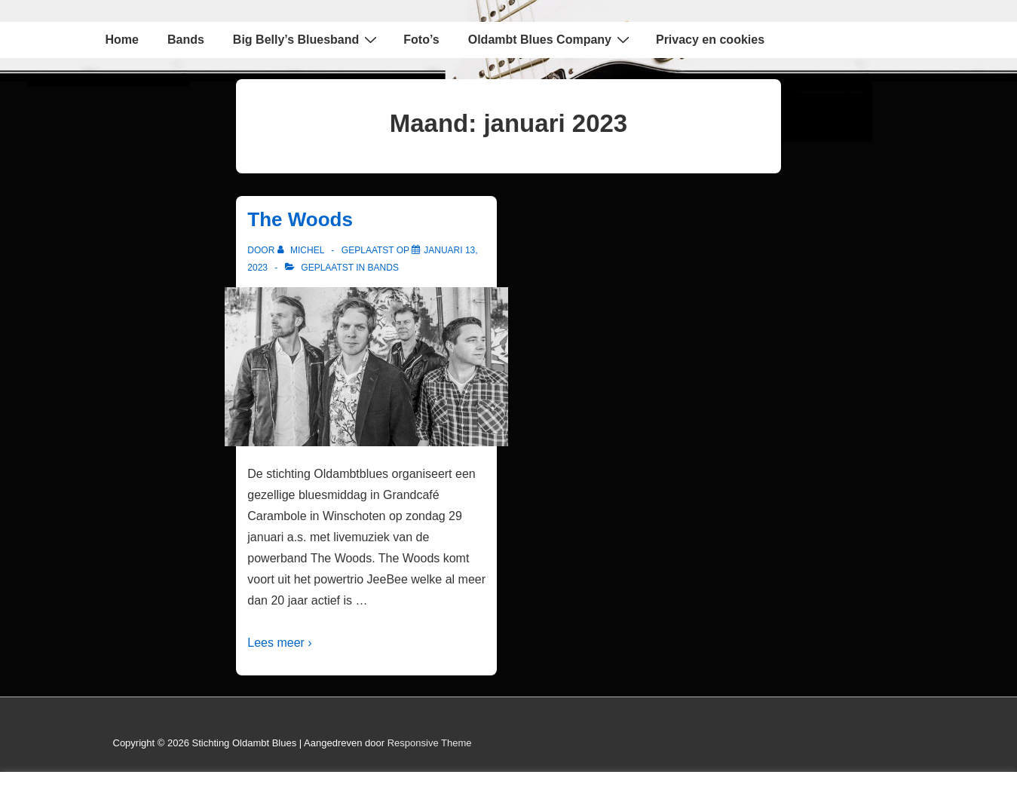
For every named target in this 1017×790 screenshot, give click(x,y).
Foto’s (421, 39)
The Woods (300, 219)
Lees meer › (279, 642)
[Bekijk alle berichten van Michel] (302, 250)
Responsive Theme (430, 743)
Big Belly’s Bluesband (307, 39)
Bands (185, 39)
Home (122, 39)
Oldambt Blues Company (550, 39)
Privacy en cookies (710, 39)
